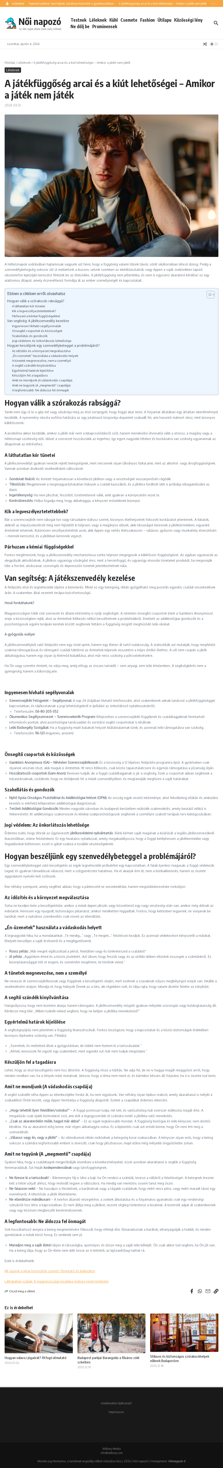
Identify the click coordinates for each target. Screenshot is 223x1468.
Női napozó (40, 21)
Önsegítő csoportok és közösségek (37, 331)
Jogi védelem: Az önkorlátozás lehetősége (41, 341)
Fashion (147, 20)
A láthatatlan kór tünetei (28, 306)
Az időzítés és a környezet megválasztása (41, 351)
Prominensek (104, 26)
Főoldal (10, 62)
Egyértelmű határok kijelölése (33, 370)
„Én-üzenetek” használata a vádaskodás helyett (45, 356)
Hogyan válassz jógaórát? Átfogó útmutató (35, 1358)
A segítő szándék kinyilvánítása (34, 365)
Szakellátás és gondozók (30, 336)
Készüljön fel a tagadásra (30, 375)
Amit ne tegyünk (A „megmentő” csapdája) (41, 385)
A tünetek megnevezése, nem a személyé (41, 360)
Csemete (129, 20)
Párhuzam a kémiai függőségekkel (36, 316)
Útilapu (164, 20)
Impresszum (116, 1412)
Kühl (113, 20)
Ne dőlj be (80, 26)
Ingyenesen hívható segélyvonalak (36, 326)
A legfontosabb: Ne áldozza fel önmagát (40, 390)
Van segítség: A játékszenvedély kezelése (38, 321)
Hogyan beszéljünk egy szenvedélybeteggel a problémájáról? (53, 345)
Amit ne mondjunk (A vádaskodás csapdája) (42, 380)
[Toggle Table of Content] (208, 294)
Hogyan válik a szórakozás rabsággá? (35, 301)
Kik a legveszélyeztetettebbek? (34, 311)
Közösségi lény (188, 20)
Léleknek (98, 20)
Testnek (79, 20)
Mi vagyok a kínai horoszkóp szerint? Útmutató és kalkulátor (50, 1271)
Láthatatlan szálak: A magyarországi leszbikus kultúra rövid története (56, 1281)
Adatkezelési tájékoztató (116, 1403)
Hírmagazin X (177, 1461)
